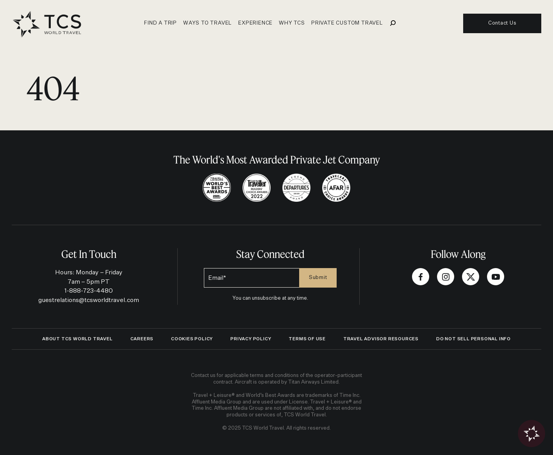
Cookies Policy (192, 339)
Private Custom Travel (347, 23)
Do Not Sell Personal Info (473, 339)
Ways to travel (207, 23)
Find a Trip (160, 23)
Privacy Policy (250, 339)
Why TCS (292, 23)
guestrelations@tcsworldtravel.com (88, 300)
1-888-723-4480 (88, 291)
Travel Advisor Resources (381, 339)
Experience (255, 23)
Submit (318, 277)
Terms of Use (307, 339)
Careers (142, 339)
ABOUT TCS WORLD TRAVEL (77, 339)
